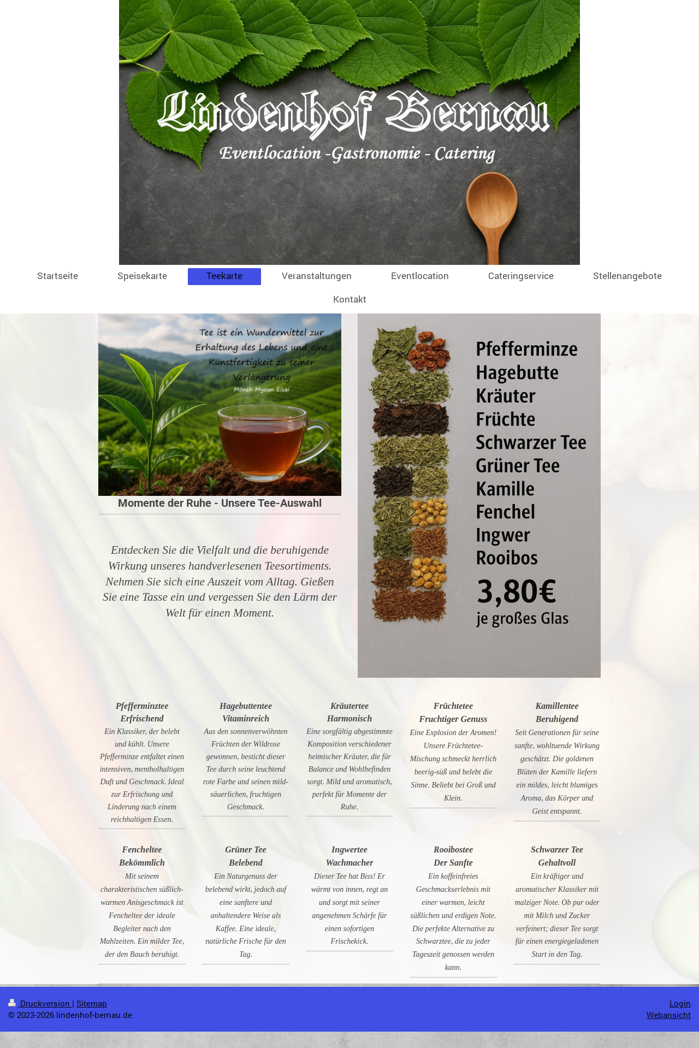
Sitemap (91, 1003)
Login (680, 1003)
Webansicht (669, 1014)
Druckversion (40, 1003)
